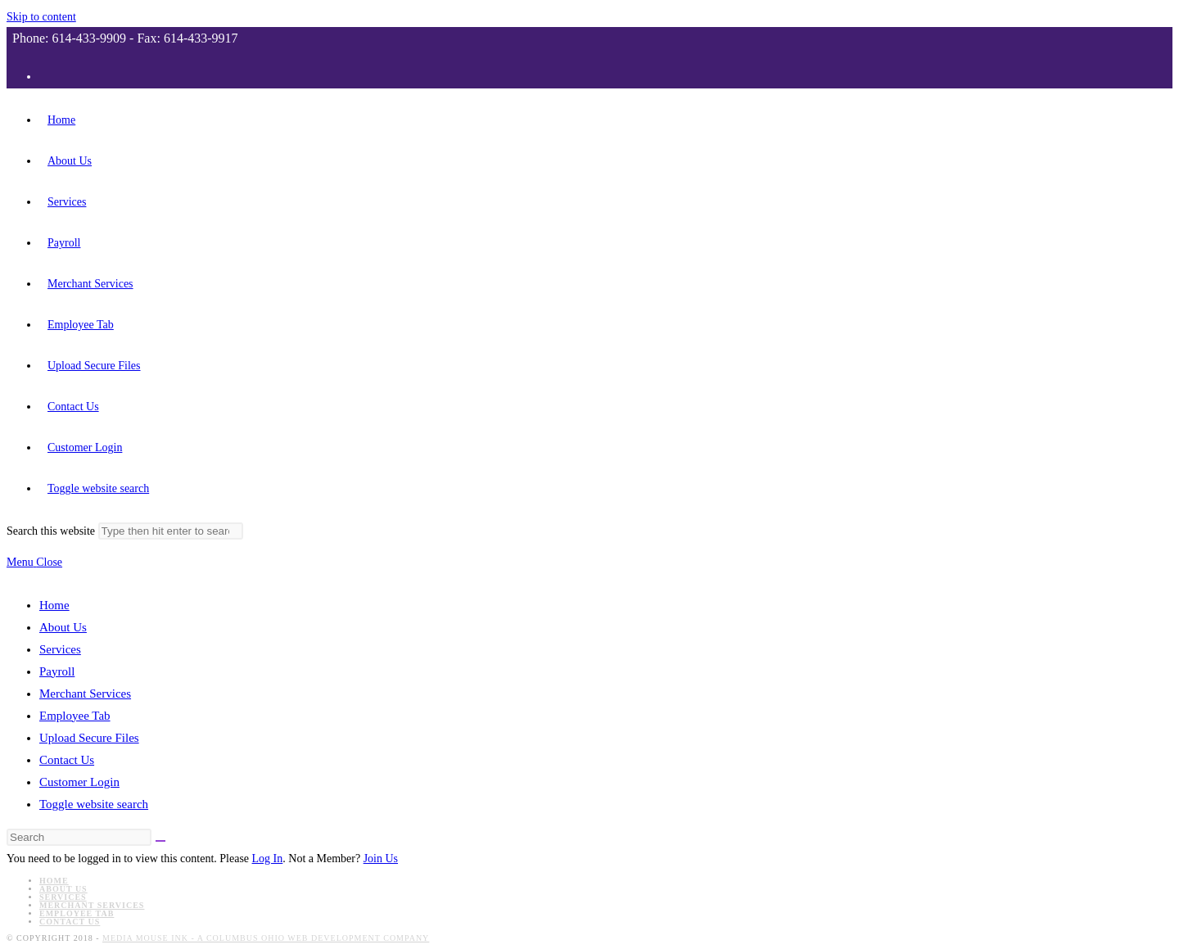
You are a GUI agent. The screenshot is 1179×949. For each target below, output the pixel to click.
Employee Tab (75, 715)
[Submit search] (170, 531)
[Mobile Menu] (34, 562)
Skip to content (41, 17)
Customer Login (79, 782)
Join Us (381, 858)
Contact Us (66, 759)
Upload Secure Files (89, 737)
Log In (267, 858)
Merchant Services (85, 693)
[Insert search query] (79, 837)
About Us (63, 627)
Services (60, 649)
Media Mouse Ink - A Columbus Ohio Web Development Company (265, 937)
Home (54, 605)
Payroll (57, 671)
